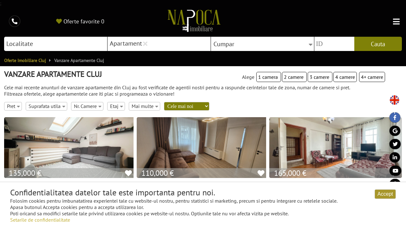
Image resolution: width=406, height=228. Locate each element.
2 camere (294, 77)
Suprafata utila (47, 106)
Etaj (116, 106)
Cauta (378, 44)
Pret (13, 106)
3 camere (320, 77)
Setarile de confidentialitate (40, 220)
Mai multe (145, 106)
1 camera (268, 77)
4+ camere (372, 77)
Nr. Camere (88, 106)
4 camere (345, 77)
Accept (385, 194)
